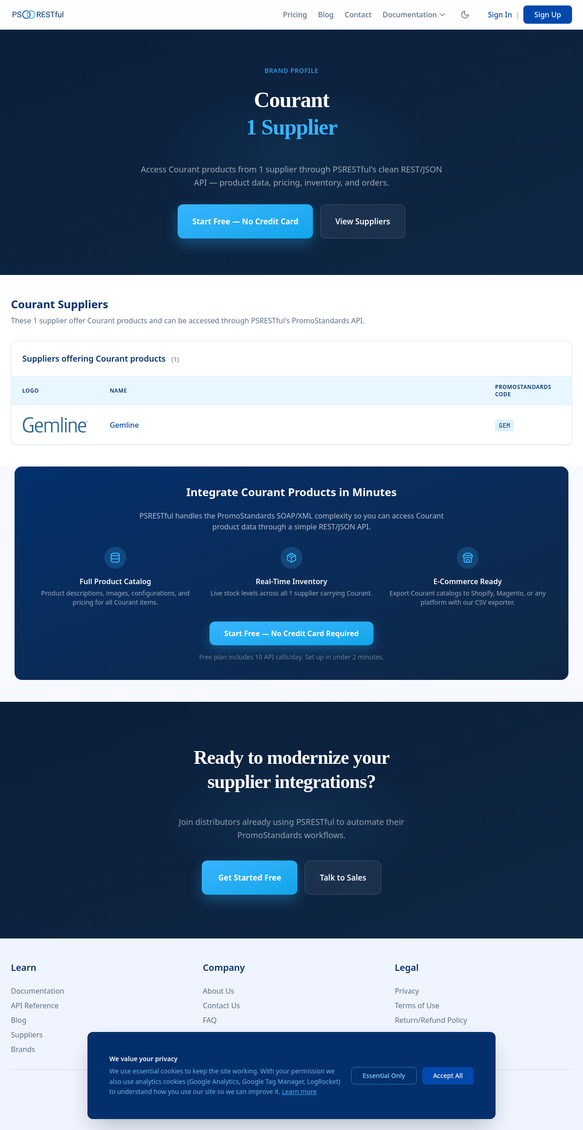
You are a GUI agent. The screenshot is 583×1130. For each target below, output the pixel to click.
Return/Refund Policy (431, 1020)
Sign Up (547, 15)
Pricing (295, 15)
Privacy (407, 991)
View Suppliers (362, 221)
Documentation (414, 15)
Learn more (299, 1091)
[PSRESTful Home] (38, 14)
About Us (218, 991)
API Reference (35, 1005)
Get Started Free (249, 877)
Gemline (124, 425)
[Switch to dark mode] (465, 14)
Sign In (500, 15)
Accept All (448, 1075)
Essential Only (384, 1075)
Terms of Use (417, 1005)
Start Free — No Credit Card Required (291, 633)
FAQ (209, 1020)
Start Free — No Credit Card (245, 221)
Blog (325, 15)
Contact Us (221, 1005)
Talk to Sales (343, 877)
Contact (358, 15)
